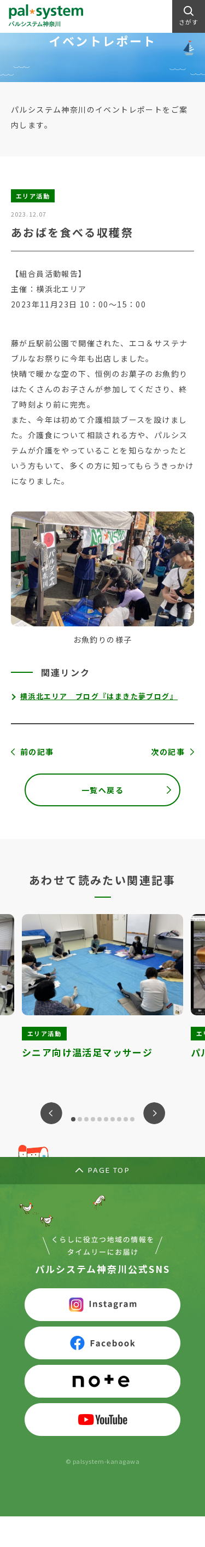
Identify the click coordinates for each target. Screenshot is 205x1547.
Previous (51, 1113)
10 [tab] (132, 1119)
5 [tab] (99, 1119)
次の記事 (168, 751)
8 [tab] (119, 1119)
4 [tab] (93, 1119)
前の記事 (37, 751)
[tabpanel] (102, 995)
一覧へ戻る (102, 789)
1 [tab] (73, 1119)
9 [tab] (126, 1119)
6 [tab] (106, 1119)
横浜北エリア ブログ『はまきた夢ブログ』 (99, 696)
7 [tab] (112, 1119)
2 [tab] (80, 1119)
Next (154, 1113)
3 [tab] (86, 1119)
